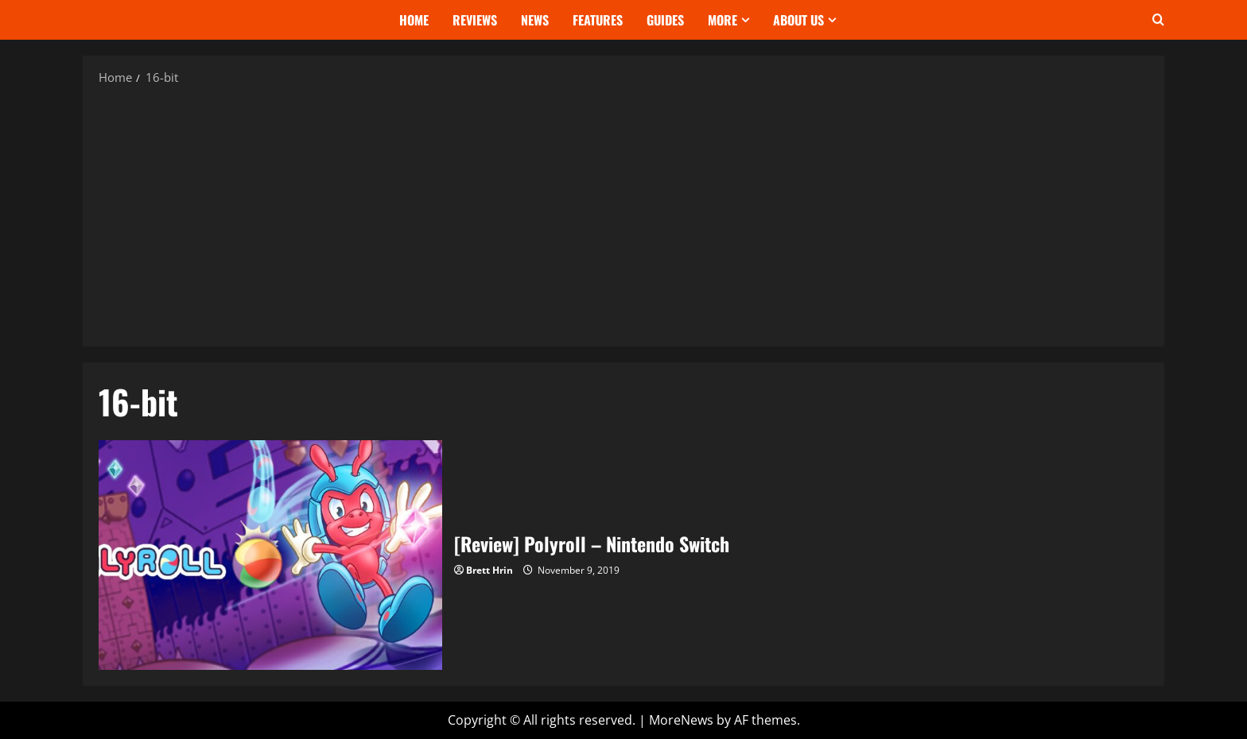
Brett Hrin (489, 570)
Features (598, 19)
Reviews (475, 19)
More (722, 19)
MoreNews (681, 720)
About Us (798, 19)
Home (414, 19)
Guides (665, 19)
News (535, 19)
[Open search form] (1158, 20)
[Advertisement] (623, 215)
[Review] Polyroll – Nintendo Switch (270, 554)
